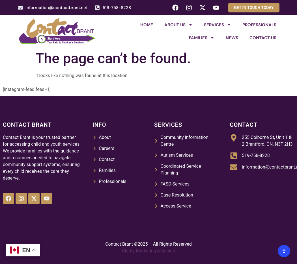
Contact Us (262, 38)
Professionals (259, 25)
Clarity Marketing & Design (148, 251)
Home (146, 25)
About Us (178, 25)
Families (201, 38)
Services (217, 25)
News (232, 38)
